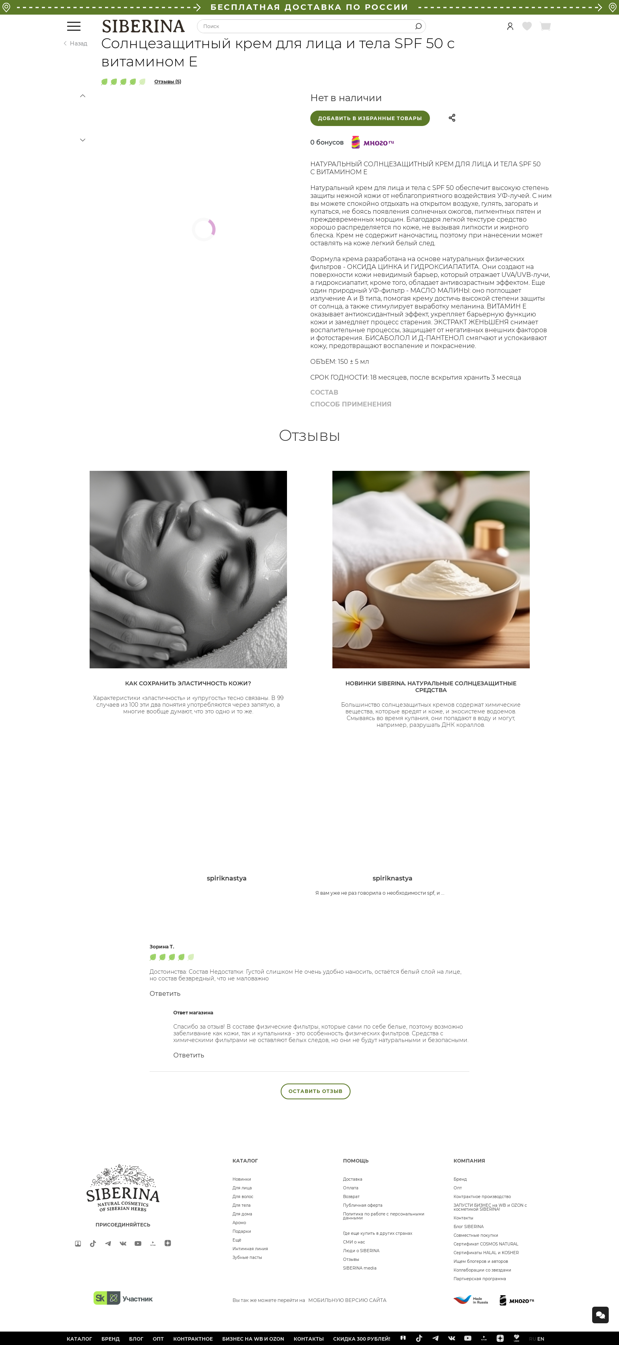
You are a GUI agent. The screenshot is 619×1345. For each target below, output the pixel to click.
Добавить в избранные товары (370, 118)
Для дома (242, 1214)
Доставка (352, 1179)
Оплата (350, 1188)
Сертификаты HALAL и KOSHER (486, 1252)
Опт (458, 1188)
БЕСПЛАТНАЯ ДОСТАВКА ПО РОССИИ (309, 7)
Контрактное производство (482, 1196)
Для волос (243, 1196)
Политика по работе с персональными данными (383, 1216)
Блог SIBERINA (469, 1226)
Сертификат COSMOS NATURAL (486, 1244)
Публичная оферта (363, 1205)
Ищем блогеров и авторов (481, 1261)
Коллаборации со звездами (482, 1270)
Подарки (242, 1231)
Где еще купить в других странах (377, 1233)
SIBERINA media (360, 1268)
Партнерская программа (480, 1278)
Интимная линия (250, 1248)
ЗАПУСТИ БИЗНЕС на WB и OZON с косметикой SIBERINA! (490, 1207)
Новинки (242, 1179)
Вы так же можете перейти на (309, 1300)
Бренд (460, 1179)
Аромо (239, 1222)
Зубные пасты (247, 1257)
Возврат (351, 1196)
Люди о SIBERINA (361, 1250)
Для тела (242, 1205)
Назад (78, 43)
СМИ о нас (354, 1242)
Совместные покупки (476, 1235)
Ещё (237, 1240)
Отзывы (351, 1259)
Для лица (242, 1188)
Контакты (463, 1218)
